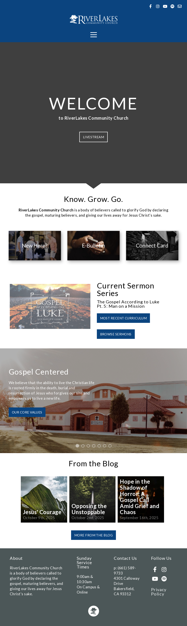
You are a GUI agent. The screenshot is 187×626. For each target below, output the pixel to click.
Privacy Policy (158, 591)
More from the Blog (93, 535)
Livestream (93, 137)
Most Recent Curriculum (123, 318)
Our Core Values (27, 412)
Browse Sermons (116, 334)
